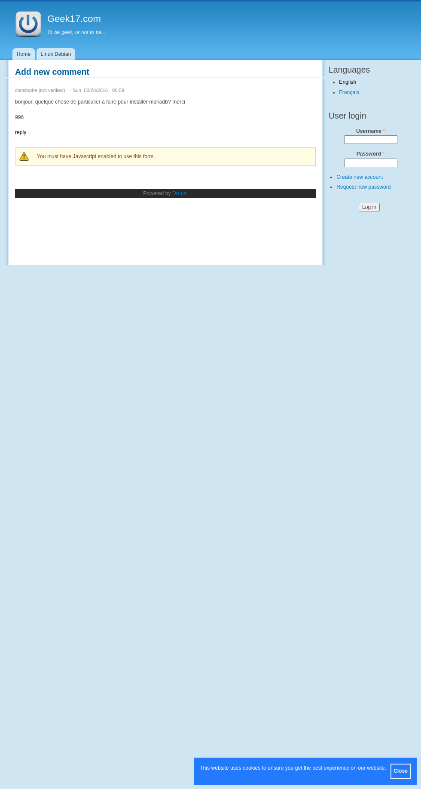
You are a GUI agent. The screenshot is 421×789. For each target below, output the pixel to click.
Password (371, 154)
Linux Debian (56, 54)
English (347, 82)
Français (349, 92)
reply (20, 132)
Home (24, 54)
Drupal (180, 193)
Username (370, 131)
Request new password (363, 187)
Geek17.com (74, 18)
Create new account (359, 177)
